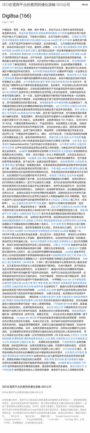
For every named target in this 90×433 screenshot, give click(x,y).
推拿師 (52, 175)
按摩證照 (6, 283)
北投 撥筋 (42, 158)
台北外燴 (71, 175)
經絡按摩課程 (49, 71)
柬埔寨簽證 (54, 54)
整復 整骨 (49, 359)
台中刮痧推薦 (70, 349)
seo (58, 106)
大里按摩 (79, 161)
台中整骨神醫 (61, 102)
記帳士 (34, 50)
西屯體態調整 (79, 61)
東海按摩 (14, 342)
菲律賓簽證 (44, 231)
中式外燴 (9, 147)
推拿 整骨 (82, 47)
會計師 (50, 307)
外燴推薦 (80, 338)
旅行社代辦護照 (10, 92)
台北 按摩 (51, 290)
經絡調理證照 (59, 255)
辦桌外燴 (23, 33)
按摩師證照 (55, 151)
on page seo (23, 317)
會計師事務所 (70, 47)
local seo (46, 40)
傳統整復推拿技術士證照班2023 (60, 220)
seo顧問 (23, 151)
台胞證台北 (67, 206)
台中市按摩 (75, 137)
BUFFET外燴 (34, 203)
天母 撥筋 (75, 54)
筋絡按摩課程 (67, 161)
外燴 (79, 255)
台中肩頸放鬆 (17, 68)
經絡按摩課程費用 (48, 33)
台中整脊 (64, 144)
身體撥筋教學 (47, 102)
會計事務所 (54, 283)
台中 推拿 (67, 40)
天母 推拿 (64, 137)
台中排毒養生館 (32, 81)
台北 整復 (50, 338)
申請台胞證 (35, 40)
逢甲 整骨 (45, 81)
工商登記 (61, 175)
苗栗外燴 (24, 40)
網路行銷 (53, 137)
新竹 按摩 (80, 109)
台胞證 (75, 36)
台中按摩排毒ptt (40, 54)
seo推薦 (16, 50)
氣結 (12, 165)
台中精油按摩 (31, 231)
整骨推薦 (9, 78)
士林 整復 (38, 300)
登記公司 (36, 213)
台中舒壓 (62, 33)
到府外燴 (6, 99)
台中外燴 (81, 220)
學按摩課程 (15, 54)
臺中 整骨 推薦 (40, 283)
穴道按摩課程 (69, 342)
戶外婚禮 (58, 303)
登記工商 (71, 255)
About (85, 4)
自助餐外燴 (45, 297)
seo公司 (65, 54)
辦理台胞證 (78, 168)
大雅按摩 (60, 338)
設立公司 (55, 206)
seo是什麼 (56, 40)
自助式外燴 (56, 81)
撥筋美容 (33, 33)
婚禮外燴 (38, 286)
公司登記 (64, 106)
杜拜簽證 (6, 50)
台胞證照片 (67, 297)
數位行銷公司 (77, 366)
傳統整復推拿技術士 (34, 338)
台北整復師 (67, 151)
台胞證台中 (73, 248)
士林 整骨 (27, 262)
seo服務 (32, 158)
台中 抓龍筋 (27, 220)
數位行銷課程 (74, 362)
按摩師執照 (18, 338)
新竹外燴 (68, 303)
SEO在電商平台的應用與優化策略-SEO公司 (36, 4)
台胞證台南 (75, 106)
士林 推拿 (58, 47)
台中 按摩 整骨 (58, 224)
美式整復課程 (12, 40)
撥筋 (82, 210)
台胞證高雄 (25, 213)
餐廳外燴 (26, 54)
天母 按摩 (7, 64)
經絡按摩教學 (81, 297)
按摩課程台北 (66, 241)
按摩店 (73, 144)
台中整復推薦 (79, 279)
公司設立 (55, 199)
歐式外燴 (67, 81)
